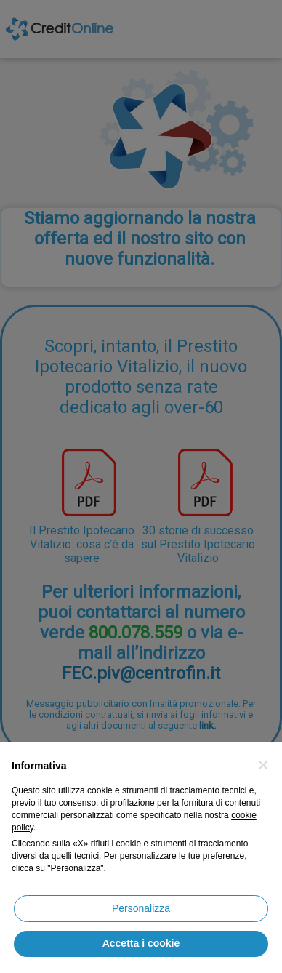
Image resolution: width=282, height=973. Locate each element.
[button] (263, 765)
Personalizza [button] (141, 908)
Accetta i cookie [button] (141, 943)
